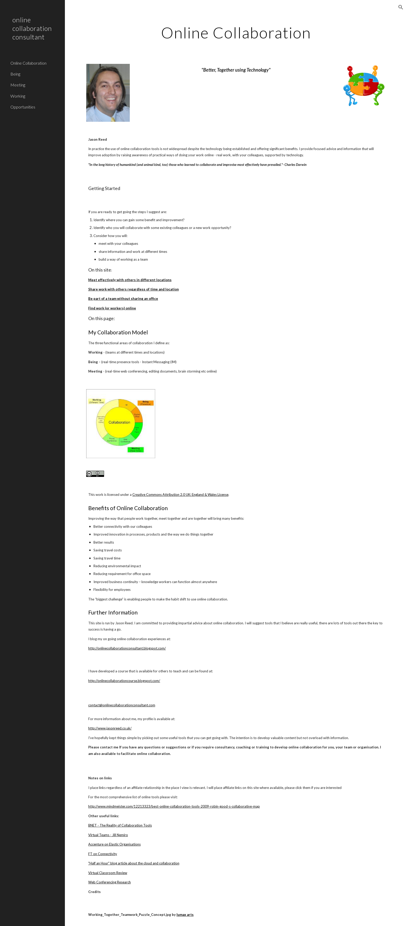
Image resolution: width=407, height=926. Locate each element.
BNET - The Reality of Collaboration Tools (120, 825)
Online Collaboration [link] (28, 62)
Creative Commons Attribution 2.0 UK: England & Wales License (180, 494)
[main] (236, 32)
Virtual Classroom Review (107, 873)
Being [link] (15, 73)
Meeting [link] (17, 84)
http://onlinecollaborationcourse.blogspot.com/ (124, 681)
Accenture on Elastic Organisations (114, 844)
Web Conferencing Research (109, 882)
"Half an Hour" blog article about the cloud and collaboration (133, 863)
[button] (401, 7)
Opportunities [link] (22, 106)
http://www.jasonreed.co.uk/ (110, 728)
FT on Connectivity (102, 854)
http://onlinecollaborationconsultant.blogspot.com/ (127, 648)
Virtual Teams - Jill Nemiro (108, 835)
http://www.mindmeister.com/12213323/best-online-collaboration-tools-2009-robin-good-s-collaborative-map (174, 806)
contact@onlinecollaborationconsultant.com (121, 705)
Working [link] (17, 95)
